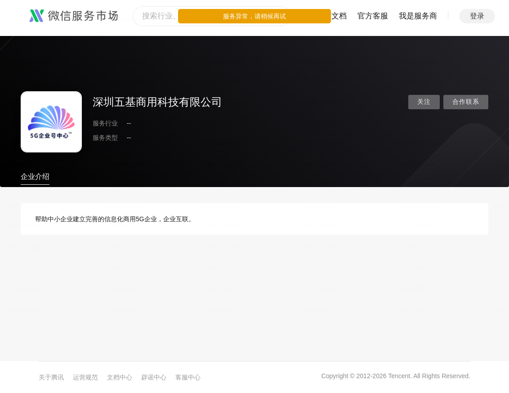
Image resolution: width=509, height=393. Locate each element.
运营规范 (85, 377)
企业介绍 (35, 176)
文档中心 (119, 377)
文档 (339, 16)
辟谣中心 (153, 377)
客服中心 (188, 377)
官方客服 (372, 16)
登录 (477, 16)
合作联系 (465, 101)
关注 (424, 101)
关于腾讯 (51, 377)
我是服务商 (418, 16)
